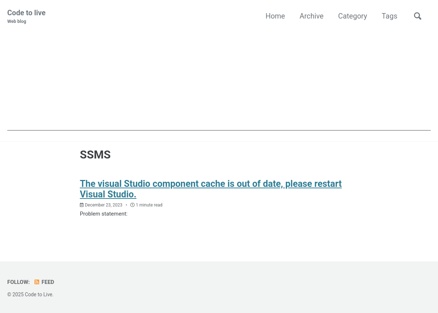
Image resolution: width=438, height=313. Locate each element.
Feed (43, 282)
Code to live (26, 16)
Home (275, 16)
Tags (389, 16)
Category (352, 16)
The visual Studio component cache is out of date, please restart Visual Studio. (211, 189)
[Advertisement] (219, 80)
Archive (311, 16)
